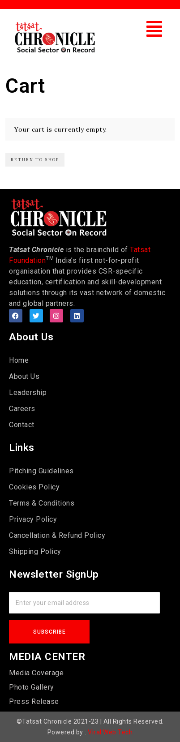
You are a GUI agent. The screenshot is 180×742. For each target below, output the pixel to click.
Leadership (28, 392)
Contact (21, 424)
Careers (22, 408)
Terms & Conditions (41, 503)
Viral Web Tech (110, 732)
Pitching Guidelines (41, 471)
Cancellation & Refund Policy (57, 535)
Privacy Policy (33, 519)
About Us (24, 376)
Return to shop (35, 159)
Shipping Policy (35, 551)
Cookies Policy (34, 487)
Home (19, 360)
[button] (154, 28)
